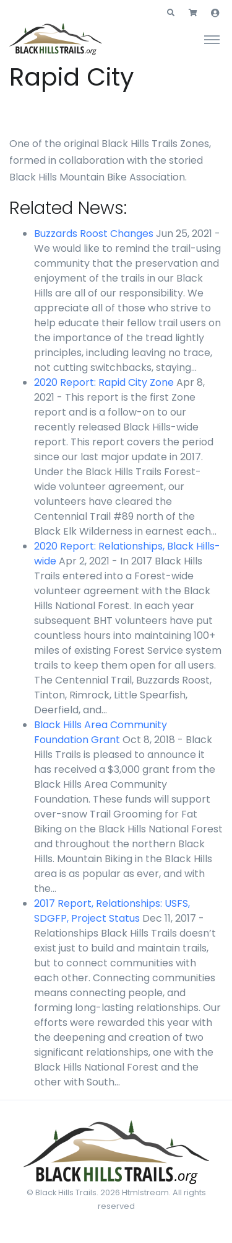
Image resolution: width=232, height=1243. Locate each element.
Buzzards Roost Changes (93, 233)
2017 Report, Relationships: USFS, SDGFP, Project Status (112, 910)
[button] (170, 13)
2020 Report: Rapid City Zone (104, 382)
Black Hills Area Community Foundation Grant (100, 732)
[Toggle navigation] (212, 39)
